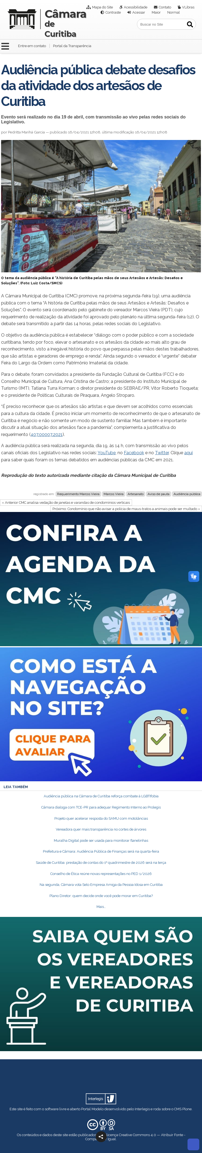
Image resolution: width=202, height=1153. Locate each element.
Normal (173, 12)
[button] (101, 1136)
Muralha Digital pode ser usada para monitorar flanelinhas (101, 840)
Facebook (134, 452)
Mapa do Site (102, 7)
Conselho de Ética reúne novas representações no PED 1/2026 (101, 874)
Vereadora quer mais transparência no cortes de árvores (101, 829)
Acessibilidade (135, 7)
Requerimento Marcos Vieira (78, 494)
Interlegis (142, 1109)
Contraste (113, 12)
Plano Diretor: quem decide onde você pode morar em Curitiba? (101, 896)
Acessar (138, 12)
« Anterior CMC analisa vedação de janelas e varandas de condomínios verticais (66, 503)
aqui (188, 452)
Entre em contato (32, 46)
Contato (165, 7)
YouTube (107, 452)
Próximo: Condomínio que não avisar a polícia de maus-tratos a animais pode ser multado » (126, 509)
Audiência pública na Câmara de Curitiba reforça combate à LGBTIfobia (101, 796)
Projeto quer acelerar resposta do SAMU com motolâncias (101, 818)
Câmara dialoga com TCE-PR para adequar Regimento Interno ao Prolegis (101, 807)
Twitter (162, 452)
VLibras (188, 7)
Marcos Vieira (114, 494)
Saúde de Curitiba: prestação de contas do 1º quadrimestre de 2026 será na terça (101, 863)
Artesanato (136, 494)
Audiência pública (187, 494)
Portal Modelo (92, 1109)
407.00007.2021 (47, 434)
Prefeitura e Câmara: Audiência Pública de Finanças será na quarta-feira (101, 851)
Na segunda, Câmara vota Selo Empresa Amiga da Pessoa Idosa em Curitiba (101, 885)
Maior (156, 12)
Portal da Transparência (72, 46)
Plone (187, 1109)
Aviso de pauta (158, 494)
